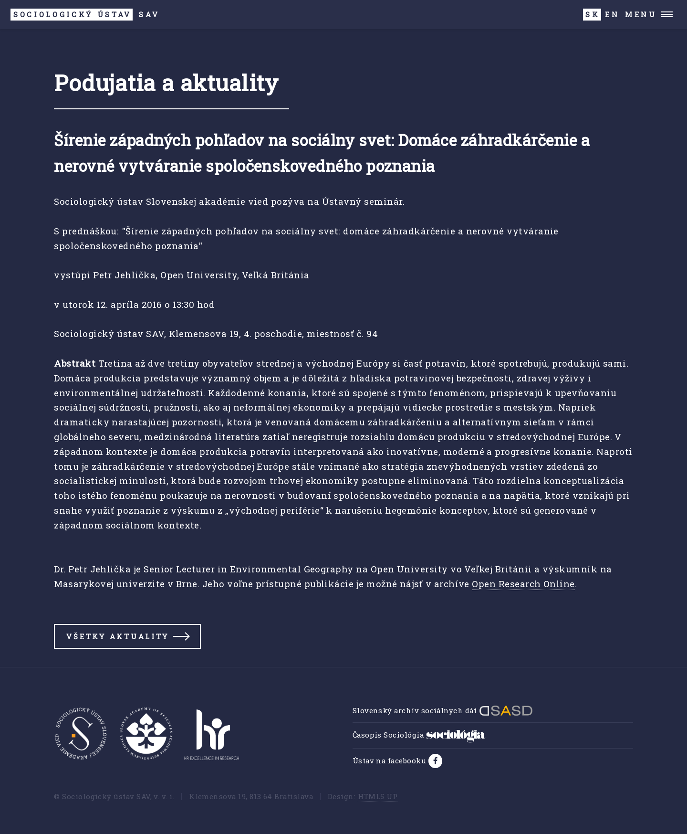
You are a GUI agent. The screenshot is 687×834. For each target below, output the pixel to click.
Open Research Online (523, 584)
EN (612, 14)
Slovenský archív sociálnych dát (443, 710)
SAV (84, 15)
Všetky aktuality (117, 636)
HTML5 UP (378, 796)
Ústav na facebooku (390, 760)
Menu (641, 14)
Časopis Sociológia (419, 734)
